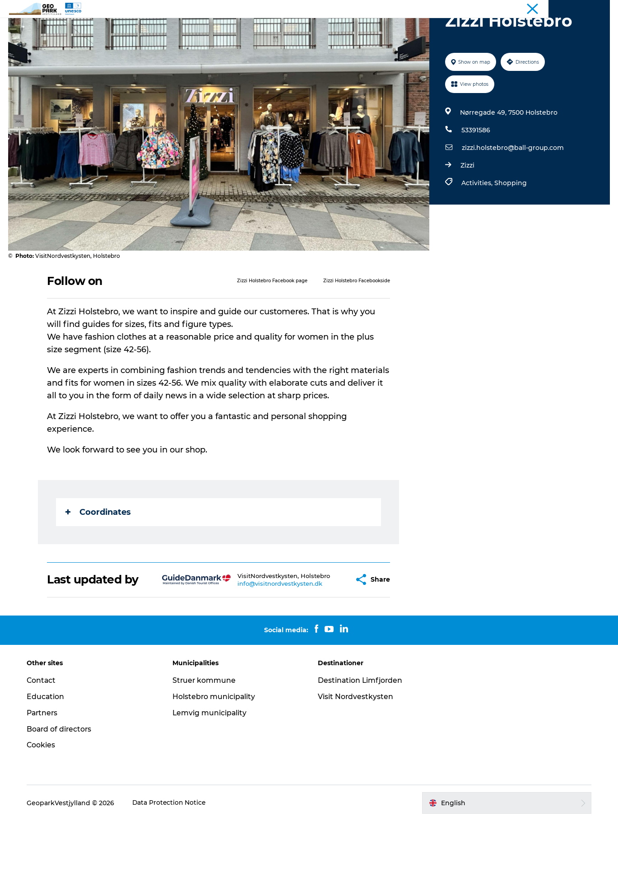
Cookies (43, 801)
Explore (272, 29)
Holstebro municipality (215, 752)
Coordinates (98, 555)
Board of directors (62, 785)
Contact (344, 29)
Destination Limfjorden (361, 736)
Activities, (477, 226)
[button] (326, 629)
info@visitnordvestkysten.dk (258, 636)
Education (48, 752)
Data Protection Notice (172, 859)
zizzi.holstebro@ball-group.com (512, 191)
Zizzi (467, 208)
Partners (45, 769)
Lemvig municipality (211, 769)
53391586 (475, 173)
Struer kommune (206, 736)
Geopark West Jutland (579, 8)
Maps (308, 29)
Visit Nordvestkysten (356, 752)
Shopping (510, 226)
